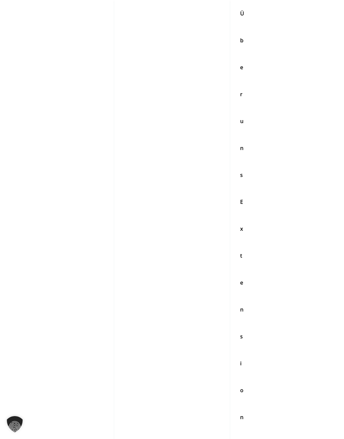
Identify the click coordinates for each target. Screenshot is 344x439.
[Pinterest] (199, 263)
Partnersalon (136, 355)
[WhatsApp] (173, 273)
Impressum (255, 337)
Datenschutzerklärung (268, 328)
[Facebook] (143, 263)
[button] (15, 424)
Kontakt (250, 319)
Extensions (133, 328)
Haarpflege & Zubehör (148, 337)
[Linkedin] (213, 263)
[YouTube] (157, 263)
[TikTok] (171, 263)
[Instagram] (129, 263)
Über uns (131, 319)
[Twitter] (185, 263)
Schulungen (134, 346)
